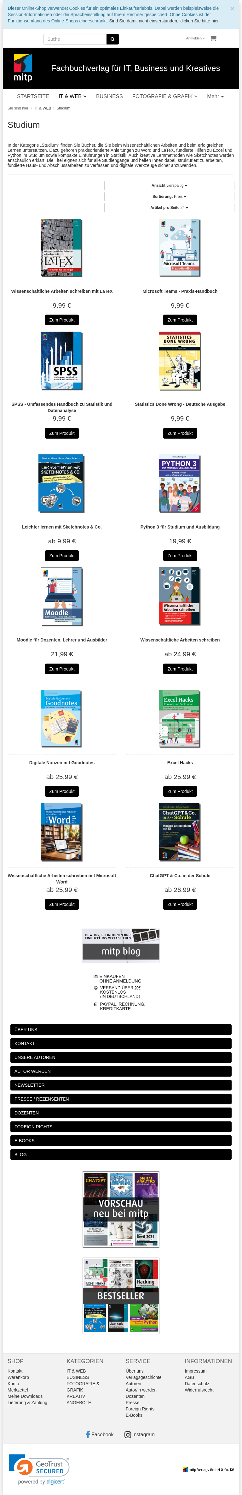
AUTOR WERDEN (32, 1071)
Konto (13, 1383)
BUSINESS (109, 96)
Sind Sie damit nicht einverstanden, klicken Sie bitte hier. (164, 20)
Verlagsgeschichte (144, 1377)
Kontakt (15, 1371)
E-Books (134, 1415)
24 (169, 207)
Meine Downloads (25, 1396)
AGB (189, 1377)
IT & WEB (73, 96)
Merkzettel (18, 1389)
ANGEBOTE (79, 1402)
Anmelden (195, 38)
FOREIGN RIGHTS (33, 1126)
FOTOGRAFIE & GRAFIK (165, 96)
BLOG (20, 1154)
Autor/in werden (141, 1389)
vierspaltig (169, 185)
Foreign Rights (140, 1408)
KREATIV (76, 1396)
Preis (169, 196)
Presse (133, 1402)
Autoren (133, 1383)
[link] (39, 1470)
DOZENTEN (26, 1112)
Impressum (196, 1371)
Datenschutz (197, 1383)
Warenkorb (18, 1377)
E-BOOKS (24, 1140)
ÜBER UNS (25, 1029)
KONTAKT (24, 1043)
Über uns (135, 1371)
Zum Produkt (61, 319)
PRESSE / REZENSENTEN (41, 1099)
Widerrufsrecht (199, 1389)
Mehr (215, 96)
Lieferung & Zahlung (27, 1402)
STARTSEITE (33, 96)
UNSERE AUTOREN (34, 1057)
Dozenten (135, 1396)
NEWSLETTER (29, 1085)
